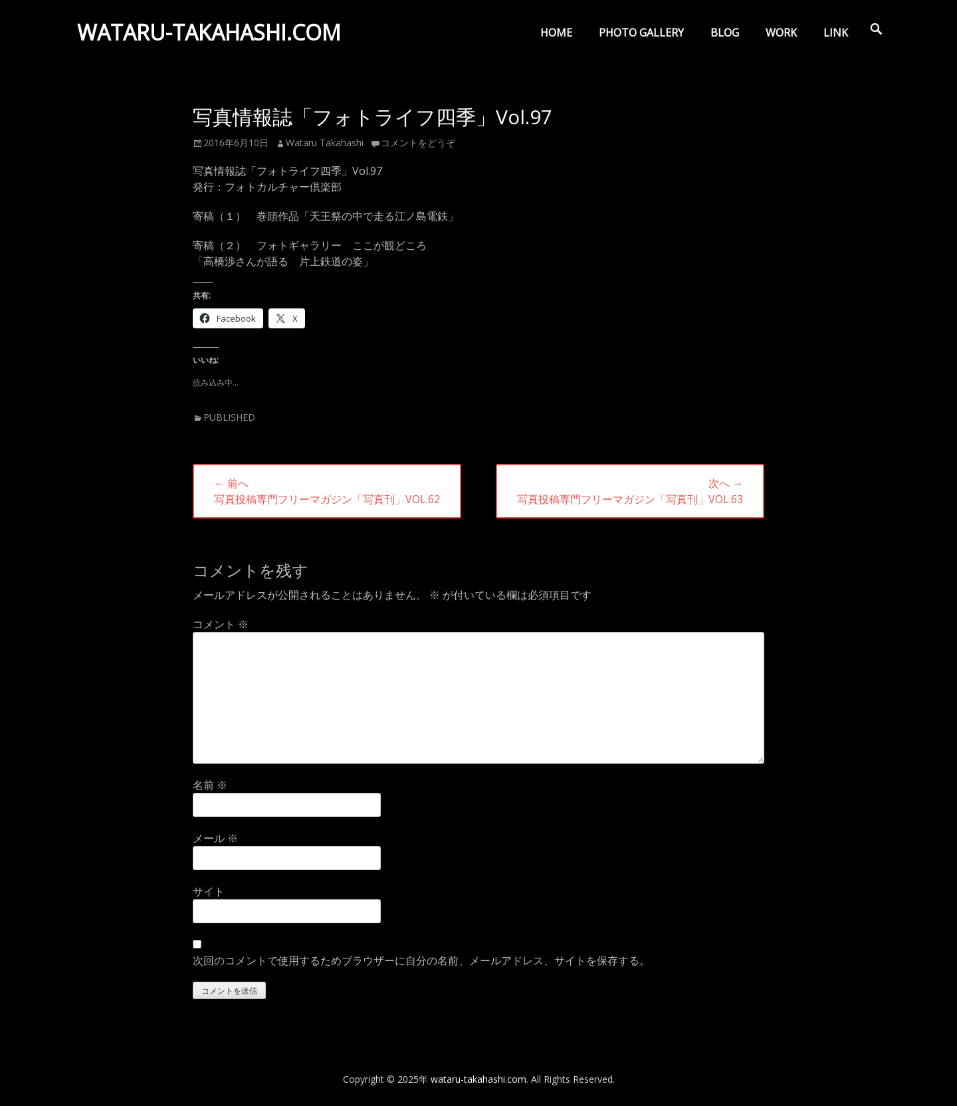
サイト (209, 891)
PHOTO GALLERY (641, 32)
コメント (221, 624)
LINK (835, 32)
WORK (781, 32)
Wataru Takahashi (325, 142)
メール (215, 838)
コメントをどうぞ (418, 142)
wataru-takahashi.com (212, 35)
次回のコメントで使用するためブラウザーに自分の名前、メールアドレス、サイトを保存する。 (421, 960)
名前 (210, 785)
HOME (556, 32)
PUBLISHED (229, 417)
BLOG (724, 32)
